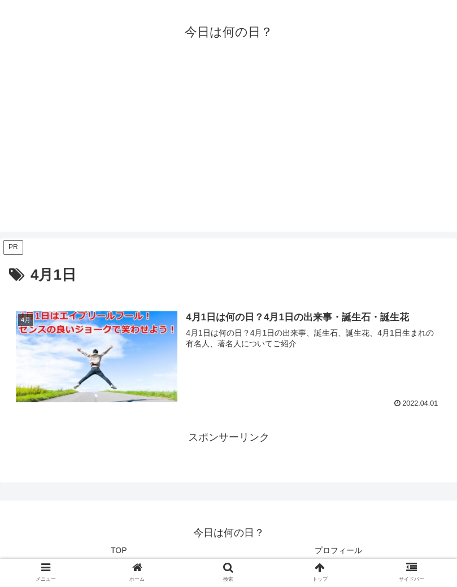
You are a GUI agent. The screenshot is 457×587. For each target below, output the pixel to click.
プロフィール (338, 550)
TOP (119, 550)
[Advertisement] (228, 152)
